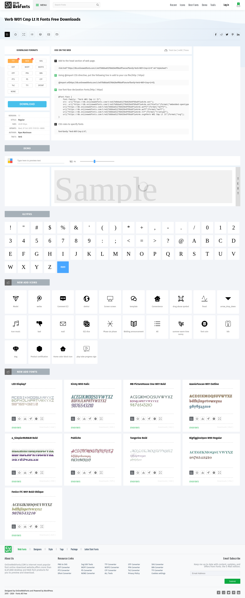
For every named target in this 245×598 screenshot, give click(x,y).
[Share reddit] (221, 34)
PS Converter (86, 570)
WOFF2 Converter (112, 567)
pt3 (13, 79)
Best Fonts (193, 5)
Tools (213, 5)
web (27, 61)
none (13, 91)
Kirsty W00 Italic (80, 384)
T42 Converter (134, 570)
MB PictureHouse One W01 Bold (148, 384)
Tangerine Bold (138, 437)
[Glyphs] (32, 34)
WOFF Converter (88, 567)
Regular (21, 120)
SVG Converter (157, 564)
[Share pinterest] (233, 34)
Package (74, 550)
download (27, 104)
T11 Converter (157, 570)
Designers (38, 550)
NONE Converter (88, 573)
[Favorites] (15, 34)
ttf (13, 61)
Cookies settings (158, 573)
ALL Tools (109, 573)
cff (41, 79)
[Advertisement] (216, 93)
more (63, 267)
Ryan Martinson (24, 132)
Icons (182, 5)
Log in (226, 5)
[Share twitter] (227, 34)
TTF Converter (110, 564)
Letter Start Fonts (92, 550)
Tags (62, 550)
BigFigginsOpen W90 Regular (205, 437)
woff (27, 67)
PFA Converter (134, 567)
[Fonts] (57, 34)
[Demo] (23, 34)
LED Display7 (19, 384)
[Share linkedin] (238, 34)
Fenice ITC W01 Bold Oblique (28, 491)
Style (51, 550)
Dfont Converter (64, 573)
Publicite (76, 437)
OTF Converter (134, 564)
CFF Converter (110, 570)
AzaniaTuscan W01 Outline (204, 384)
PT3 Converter (64, 570)
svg (40, 61)
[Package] (40, 34)
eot (13, 67)
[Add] (7, 34)
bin (41, 73)
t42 (13, 85)
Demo (204, 5)
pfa (27, 73)
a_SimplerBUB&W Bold (25, 437)
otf (13, 73)
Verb (20, 137)
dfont (41, 85)
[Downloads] (25, 419)
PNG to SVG (62, 564)
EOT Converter (64, 567)
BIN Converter (157, 567)
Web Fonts (22, 550)
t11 (27, 85)
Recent (173, 5)
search (97, 5)
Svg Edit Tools (87, 564)
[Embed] (36, 419)
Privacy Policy (134, 573)
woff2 (41, 67)
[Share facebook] (216, 34)
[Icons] (48, 34)
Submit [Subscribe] (232, 581)
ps (27, 79)
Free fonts (19, 5)
